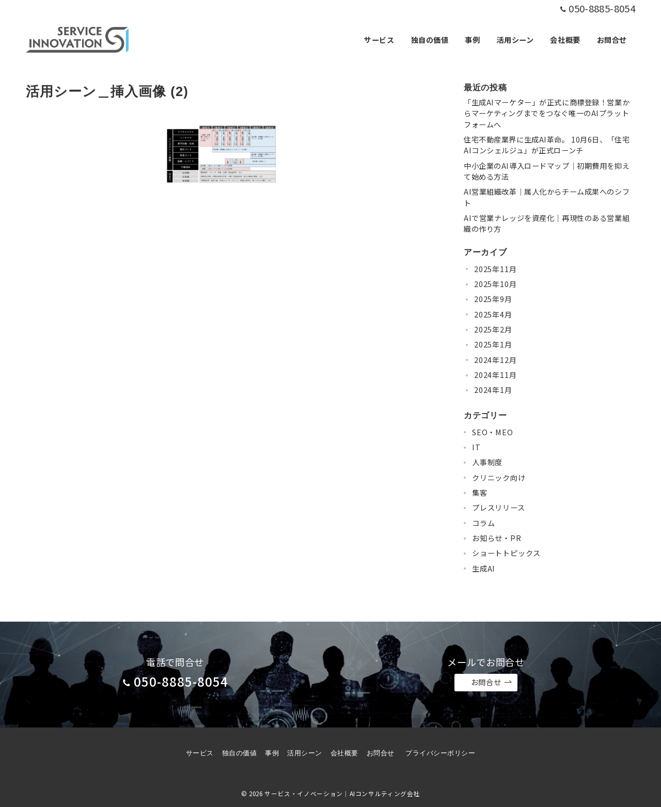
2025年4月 (493, 314)
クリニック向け (499, 477)
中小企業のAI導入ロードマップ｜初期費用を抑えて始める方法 (546, 171)
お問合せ (491, 682)
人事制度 (487, 462)
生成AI (483, 568)
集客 (479, 492)
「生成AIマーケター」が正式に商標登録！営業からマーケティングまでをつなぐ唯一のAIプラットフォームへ (546, 113)
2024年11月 (495, 375)
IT (476, 447)
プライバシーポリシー (440, 753)
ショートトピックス (506, 553)
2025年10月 (495, 284)
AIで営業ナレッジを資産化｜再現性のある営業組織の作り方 (546, 223)
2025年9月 (493, 299)
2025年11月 (495, 269)
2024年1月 (493, 390)
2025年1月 (493, 344)
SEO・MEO (492, 432)
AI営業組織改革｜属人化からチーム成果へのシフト (546, 197)
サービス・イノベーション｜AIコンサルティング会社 (342, 793)
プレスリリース (498, 507)
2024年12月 (495, 360)
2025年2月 (493, 329)
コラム (483, 523)
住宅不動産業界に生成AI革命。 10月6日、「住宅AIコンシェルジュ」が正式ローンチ (546, 144)
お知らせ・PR (497, 538)
